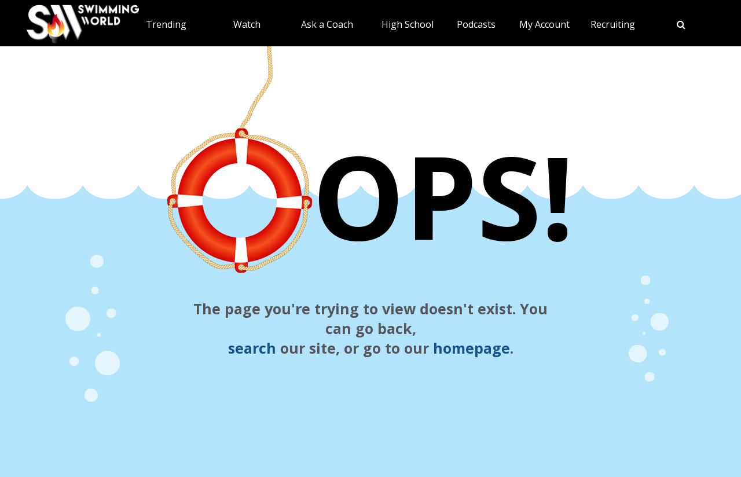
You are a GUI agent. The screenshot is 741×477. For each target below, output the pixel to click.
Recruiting (612, 24)
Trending (166, 24)
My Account (544, 24)
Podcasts (476, 24)
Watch (247, 24)
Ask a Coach (327, 24)
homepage (471, 348)
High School (407, 24)
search (252, 348)
